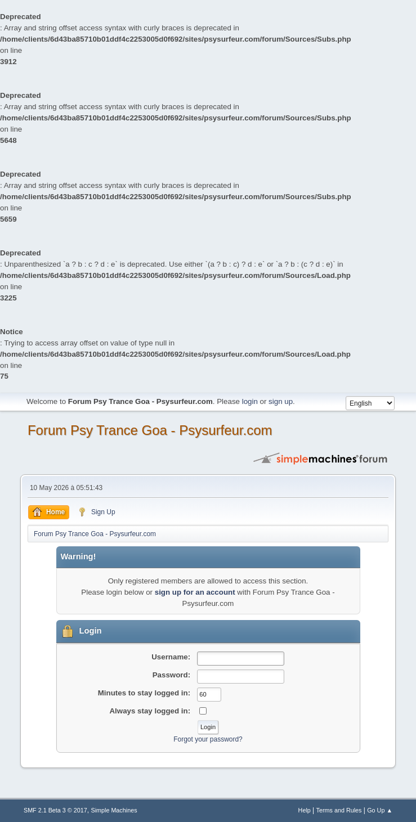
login (250, 401)
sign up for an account (195, 592)
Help (304, 810)
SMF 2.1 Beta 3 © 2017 (55, 810)
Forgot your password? (208, 739)
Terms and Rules (339, 810)
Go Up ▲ (379, 810)
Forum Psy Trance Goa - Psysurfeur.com (150, 430)
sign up (281, 401)
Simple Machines (114, 810)
